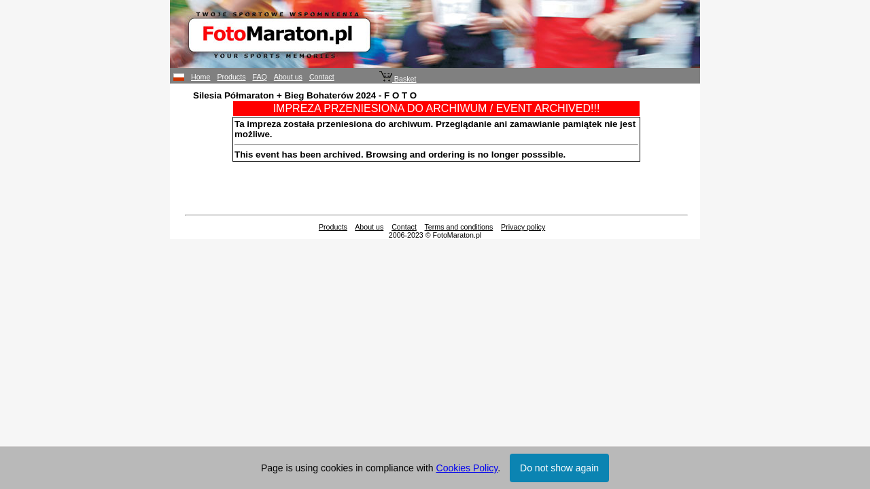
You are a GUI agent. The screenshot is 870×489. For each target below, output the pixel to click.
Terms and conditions (459, 227)
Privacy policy (523, 227)
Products (231, 77)
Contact (321, 77)
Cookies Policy (467, 468)
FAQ (260, 77)
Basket (398, 79)
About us (288, 77)
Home (200, 77)
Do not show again (559, 468)
